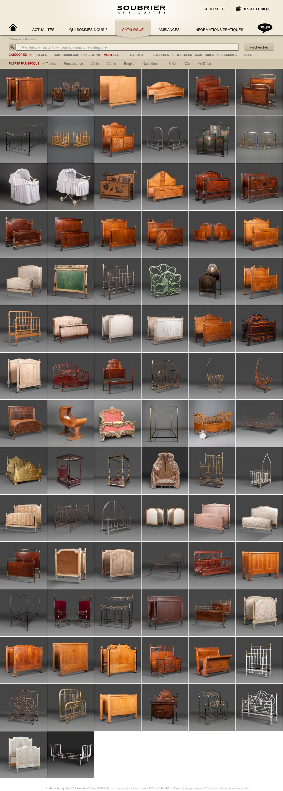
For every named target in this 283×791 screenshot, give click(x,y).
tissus (247, 55)
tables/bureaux (65, 55)
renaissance (73, 64)
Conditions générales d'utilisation (196, 788)
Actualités (43, 30)
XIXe (172, 64)
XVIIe (95, 64)
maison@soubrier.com (131, 788)
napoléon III (152, 64)
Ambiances (169, 30)
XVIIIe (111, 64)
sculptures (204, 55)
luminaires (160, 55)
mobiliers (111, 55)
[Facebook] (35, 788)
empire (129, 64)
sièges (41, 55)
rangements (91, 55)
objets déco (182, 55)
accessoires (226, 55)
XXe (187, 64)
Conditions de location (236, 788)
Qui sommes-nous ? (88, 30)
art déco (204, 64)
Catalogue (133, 30)
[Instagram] (41, 788)
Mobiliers (30, 39)
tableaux (135, 55)
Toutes (51, 64)
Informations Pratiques (219, 30)
